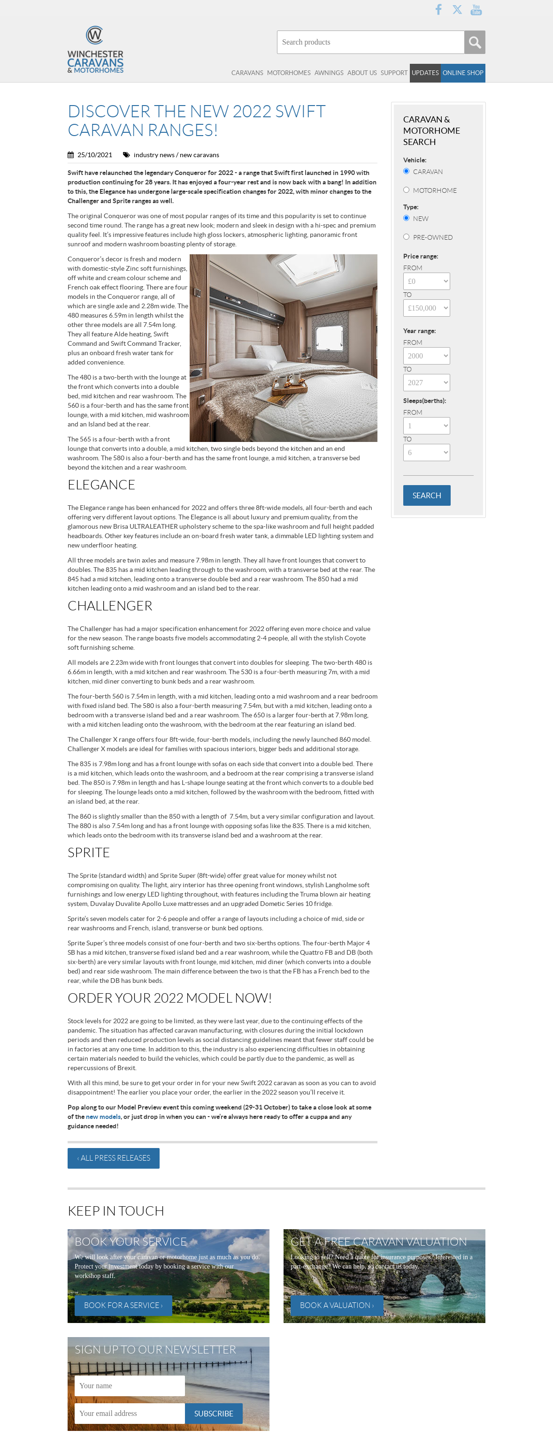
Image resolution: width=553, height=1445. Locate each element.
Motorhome (435, 190)
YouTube (476, 9)
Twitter (457, 9)
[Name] (130, 1386)
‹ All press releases (113, 1158)
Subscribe (213, 1413)
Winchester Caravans (114, 49)
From (412, 268)
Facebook (438, 9)
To (407, 294)
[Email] (130, 1413)
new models (103, 1116)
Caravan (428, 171)
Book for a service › (123, 1305)
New (421, 218)
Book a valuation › (337, 1305)
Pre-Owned (433, 237)
